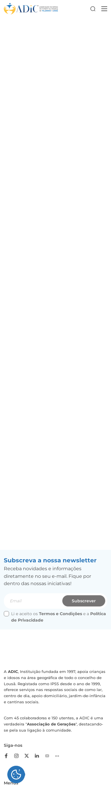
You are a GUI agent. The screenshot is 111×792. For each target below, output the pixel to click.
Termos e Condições (60, 613)
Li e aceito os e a (55, 617)
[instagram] (18, 755)
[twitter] (28, 755)
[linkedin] (39, 755)
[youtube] (49, 755)
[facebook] (8, 755)
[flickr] (59, 755)
